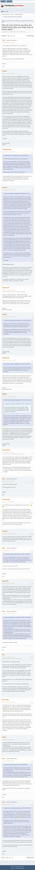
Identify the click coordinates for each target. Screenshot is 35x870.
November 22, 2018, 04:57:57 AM (8, 702)
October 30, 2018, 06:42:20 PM (8, 452)
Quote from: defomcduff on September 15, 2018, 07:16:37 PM (18, 400)
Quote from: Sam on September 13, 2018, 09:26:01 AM (16, 155)
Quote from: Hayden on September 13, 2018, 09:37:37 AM (17, 193)
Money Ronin (6, 450)
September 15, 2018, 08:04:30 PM (8, 396)
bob (3, 654)
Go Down (3, 35)
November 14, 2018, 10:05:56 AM (8, 583)
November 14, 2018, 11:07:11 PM (8, 657)
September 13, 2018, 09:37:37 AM (8, 73)
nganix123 (5, 581)
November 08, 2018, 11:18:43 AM (8, 533)
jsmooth (4, 187)
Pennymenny (6, 499)
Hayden (4, 71)
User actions (30, 35)
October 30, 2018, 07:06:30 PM (8, 481)
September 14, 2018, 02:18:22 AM (8, 189)
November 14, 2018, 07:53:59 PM (8, 613)
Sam (3, 40)
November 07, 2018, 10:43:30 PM (8, 501)
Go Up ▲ (22, 866)
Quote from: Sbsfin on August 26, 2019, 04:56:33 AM (16, 764)
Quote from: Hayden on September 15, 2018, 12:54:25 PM (17, 363)
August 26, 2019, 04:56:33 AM (8, 739)
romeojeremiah (6, 149)
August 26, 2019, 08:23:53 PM (8, 804)
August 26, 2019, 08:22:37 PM (8, 760)
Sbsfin (4, 737)
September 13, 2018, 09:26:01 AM (8, 42)
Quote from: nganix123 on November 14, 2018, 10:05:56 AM (17, 617)
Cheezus (4, 531)
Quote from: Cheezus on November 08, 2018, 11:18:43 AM (17, 554)
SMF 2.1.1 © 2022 (14, 868)
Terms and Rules (16, 866)
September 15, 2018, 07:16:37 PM (8, 360)
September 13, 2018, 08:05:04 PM (8, 151)
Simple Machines (21, 868)
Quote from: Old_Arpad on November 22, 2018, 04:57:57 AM (18, 808)
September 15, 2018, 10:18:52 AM (8, 290)
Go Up (2, 857)
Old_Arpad (5, 699)
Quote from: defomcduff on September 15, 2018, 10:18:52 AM (18, 320)
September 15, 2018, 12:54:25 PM (8, 316)
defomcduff (5, 287)
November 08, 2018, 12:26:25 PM (8, 550)
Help (12, 866)
